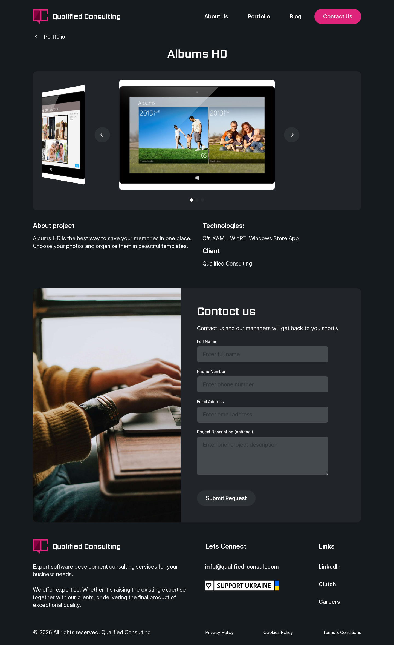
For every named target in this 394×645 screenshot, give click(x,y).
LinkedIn (330, 566)
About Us (216, 16)
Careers (329, 601)
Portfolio (259, 16)
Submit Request (226, 498)
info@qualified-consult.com (242, 566)
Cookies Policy (278, 632)
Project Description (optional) (225, 431)
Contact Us (337, 16)
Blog (295, 16)
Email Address (210, 401)
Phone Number (211, 371)
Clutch (327, 584)
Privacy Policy (219, 632)
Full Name (206, 341)
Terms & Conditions (342, 632)
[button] (102, 134)
